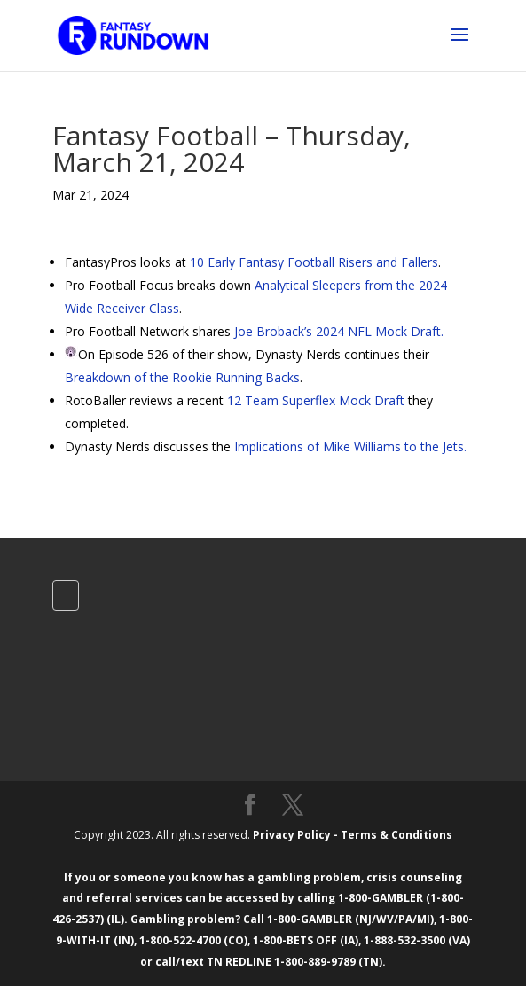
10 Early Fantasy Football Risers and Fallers (314, 262)
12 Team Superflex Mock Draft (315, 400)
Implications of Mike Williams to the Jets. (350, 446)
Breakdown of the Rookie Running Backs (182, 377)
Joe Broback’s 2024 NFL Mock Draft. (339, 331)
